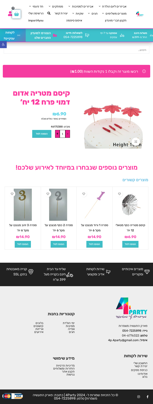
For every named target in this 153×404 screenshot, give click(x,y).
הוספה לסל (42, 133)
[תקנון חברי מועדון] (115, 20)
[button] (130, 244)
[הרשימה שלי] (35, 13)
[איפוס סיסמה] (74, 20)
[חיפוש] (49, 13)
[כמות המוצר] (62, 134)
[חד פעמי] (35, 6)
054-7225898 (131, 330)
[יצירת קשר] (61, 13)
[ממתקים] (55, 6)
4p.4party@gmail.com (123, 340)
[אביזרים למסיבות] (80, 6)
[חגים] (92, 13)
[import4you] (35, 20)
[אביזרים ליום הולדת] (112, 6)
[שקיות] (77, 13)
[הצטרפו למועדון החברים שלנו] (54, 35)
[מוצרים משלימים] (113, 13)
